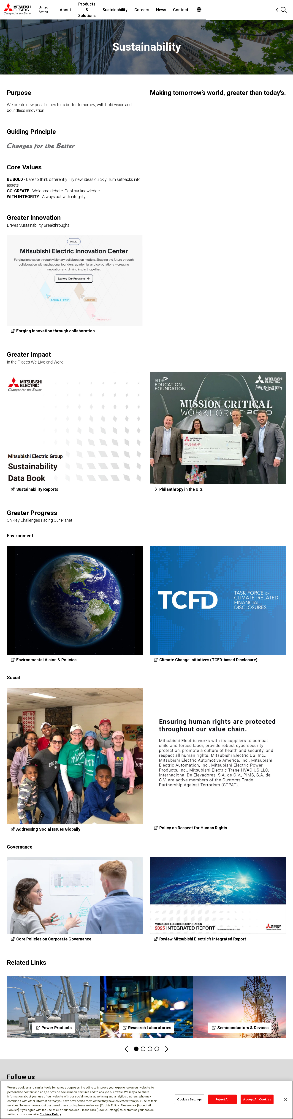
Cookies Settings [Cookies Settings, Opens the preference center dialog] (189, 1099)
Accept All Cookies (257, 1099)
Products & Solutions (123, 9)
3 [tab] (150, 1049)
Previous (126, 1049)
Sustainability (162, 9)
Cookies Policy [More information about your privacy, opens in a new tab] (50, 1114)
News (208, 9)
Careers (189, 9)
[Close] (286, 1099)
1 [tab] (136, 1049)
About (91, 9)
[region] (146, 1100)
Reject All (222, 1099)
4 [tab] (157, 1049)
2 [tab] (143, 1049)
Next (166, 1049)
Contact (228, 9)
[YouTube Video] (218, 142)
